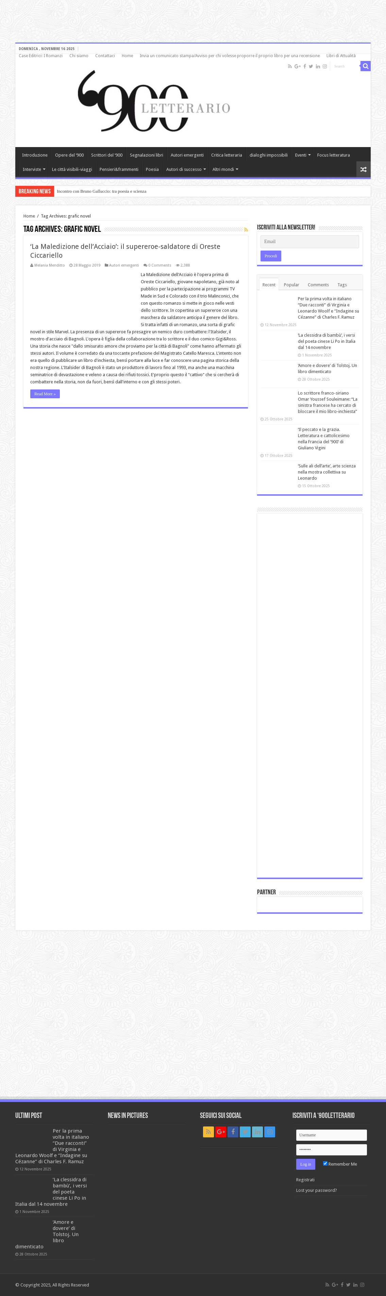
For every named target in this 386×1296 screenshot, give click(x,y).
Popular (291, 284)
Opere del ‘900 (69, 155)
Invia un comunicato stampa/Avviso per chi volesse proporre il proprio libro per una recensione (230, 55)
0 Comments (159, 265)
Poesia (152, 169)
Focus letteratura (333, 155)
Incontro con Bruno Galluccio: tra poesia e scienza (101, 191)
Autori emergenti (187, 155)
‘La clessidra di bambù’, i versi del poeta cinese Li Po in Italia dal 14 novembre (326, 341)
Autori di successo (184, 169)
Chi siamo (78, 55)
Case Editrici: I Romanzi (41, 55)
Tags (342, 284)
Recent (269, 284)
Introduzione (35, 155)
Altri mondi (223, 169)
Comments (318, 284)
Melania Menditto (49, 265)
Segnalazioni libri (146, 155)
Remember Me (340, 1164)
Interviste (32, 169)
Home (127, 55)
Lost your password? (316, 1190)
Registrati (305, 1179)
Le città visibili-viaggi (72, 169)
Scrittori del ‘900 (106, 155)
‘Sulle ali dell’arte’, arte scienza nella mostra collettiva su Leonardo (327, 472)
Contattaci (105, 55)
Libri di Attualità (341, 55)
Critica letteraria (226, 155)
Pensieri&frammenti (119, 169)
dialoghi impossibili (269, 155)
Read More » (45, 393)
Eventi (300, 155)
